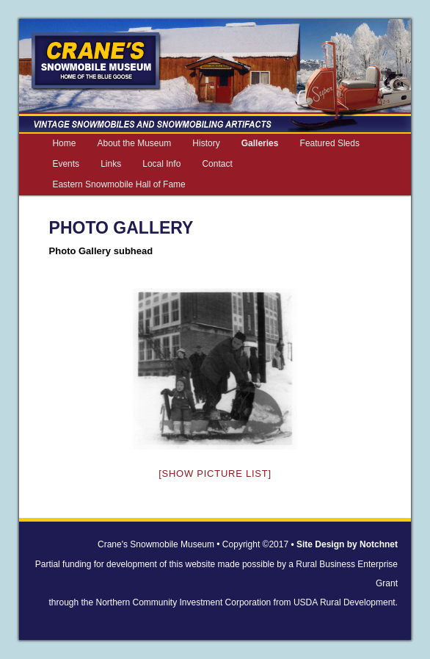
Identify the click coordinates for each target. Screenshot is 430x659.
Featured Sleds (330, 143)
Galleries (260, 143)
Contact (217, 164)
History (205, 143)
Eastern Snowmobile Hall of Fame (118, 184)
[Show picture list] (215, 473)
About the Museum (134, 143)
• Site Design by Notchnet (344, 544)
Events (65, 164)
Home (64, 143)
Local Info (161, 164)
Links (111, 164)
